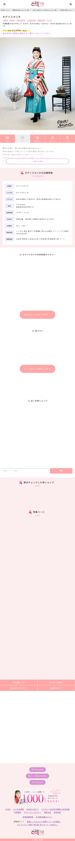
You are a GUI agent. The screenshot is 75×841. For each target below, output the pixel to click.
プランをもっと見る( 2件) (37, 368)
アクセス (67, 138)
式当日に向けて (32, 809)
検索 (61, 470)
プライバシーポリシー (33, 812)
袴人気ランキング (18, 688)
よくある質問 (18, 809)
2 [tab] (37, 132)
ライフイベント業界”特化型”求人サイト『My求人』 (37, 824)
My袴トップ (19, 682)
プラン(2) (52, 138)
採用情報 (57, 812)
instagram (37, 769)
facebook (37, 782)
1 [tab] (33, 132)
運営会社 (47, 812)
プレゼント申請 (56, 682)
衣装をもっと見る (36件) (37, 314)
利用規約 (17, 812)
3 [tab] (41, 132)
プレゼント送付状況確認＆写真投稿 (55, 809)
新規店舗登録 (28, 817)
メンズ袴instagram (37, 776)
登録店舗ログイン (44, 817)
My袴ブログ (56, 688)
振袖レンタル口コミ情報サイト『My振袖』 (44, 821)
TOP (7, 138)
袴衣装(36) (37, 138)
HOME (8, 809)
